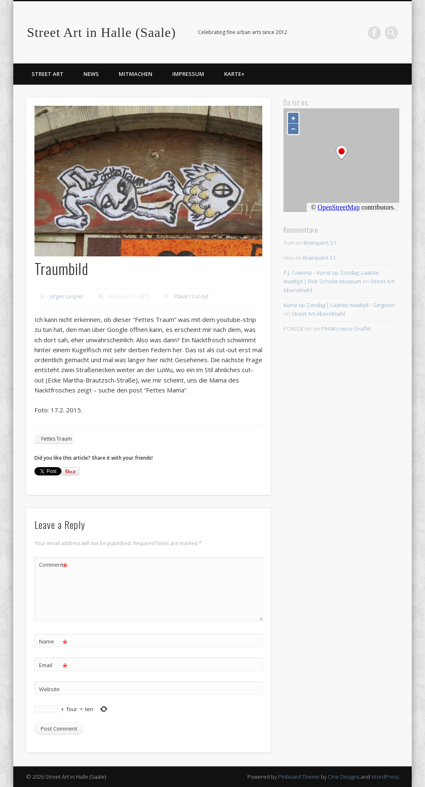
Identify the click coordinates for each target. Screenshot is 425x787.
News (91, 74)
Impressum (188, 74)
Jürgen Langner (67, 296)
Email (53, 665)
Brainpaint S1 (319, 242)
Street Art (48, 74)
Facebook (374, 32)
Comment (53, 565)
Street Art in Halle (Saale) (101, 32)
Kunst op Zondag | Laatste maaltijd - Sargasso (339, 305)
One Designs (343, 776)
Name (53, 641)
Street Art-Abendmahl (318, 313)
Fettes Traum (56, 438)
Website (49, 689)
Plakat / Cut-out (191, 296)
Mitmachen (135, 74)
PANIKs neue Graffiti (346, 328)
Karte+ (234, 74)
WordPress (385, 776)
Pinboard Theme (299, 776)
